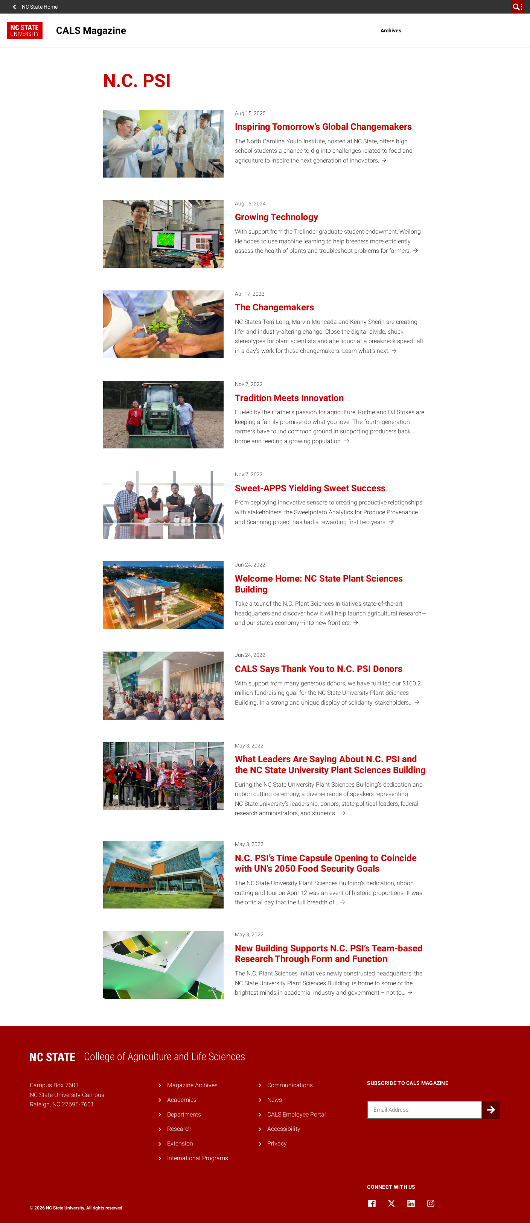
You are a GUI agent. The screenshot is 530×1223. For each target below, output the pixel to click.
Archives (391, 30)
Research (179, 1128)
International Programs (197, 1158)
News (274, 1099)
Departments (184, 1114)
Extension (180, 1143)
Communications (290, 1085)
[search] (517, 7)
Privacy (277, 1143)
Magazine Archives (192, 1085)
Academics (181, 1099)
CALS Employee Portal (296, 1114)
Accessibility (283, 1128)
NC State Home (40, 7)
